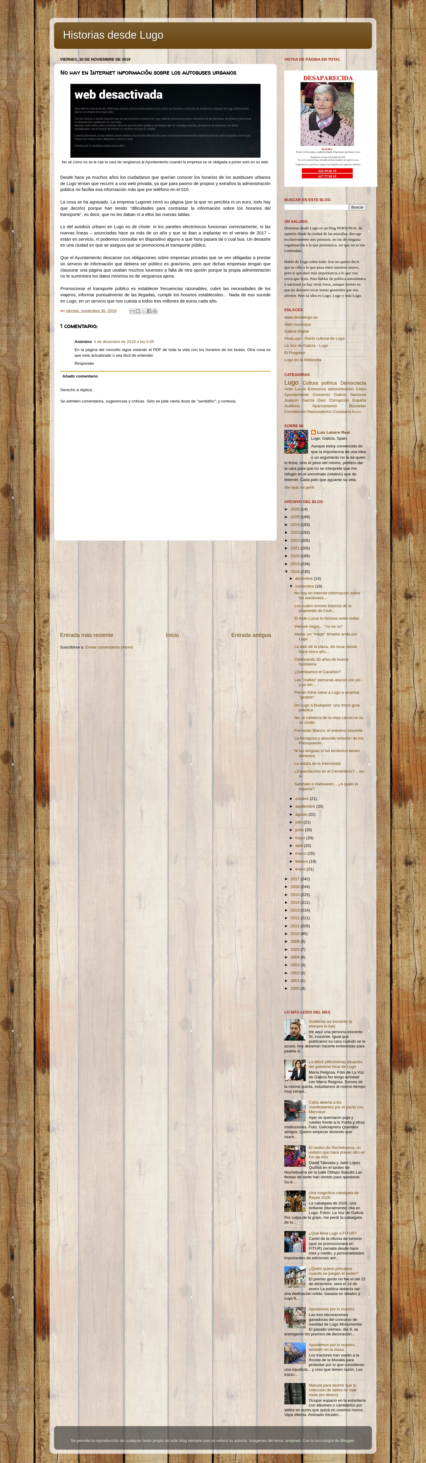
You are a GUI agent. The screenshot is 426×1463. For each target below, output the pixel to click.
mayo (300, 838)
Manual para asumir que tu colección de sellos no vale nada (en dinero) (332, 1390)
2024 (296, 524)
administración (341, 389)
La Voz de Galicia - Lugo (306, 345)
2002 (296, 973)
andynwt (292, 1440)
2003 (296, 965)
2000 (296, 988)
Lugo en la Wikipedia (302, 360)
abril (299, 845)
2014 (296, 902)
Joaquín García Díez (305, 400)
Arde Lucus (295, 389)
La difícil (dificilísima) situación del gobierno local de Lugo (336, 1064)
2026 (296, 509)
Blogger (347, 1440)
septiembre (305, 806)
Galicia (340, 394)
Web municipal (297, 324)
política (329, 383)
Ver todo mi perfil (299, 487)
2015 (296, 894)
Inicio (172, 635)
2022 (296, 540)
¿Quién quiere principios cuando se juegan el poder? (333, 1271)
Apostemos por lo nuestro (331, 1309)
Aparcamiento (324, 406)
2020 (296, 556)
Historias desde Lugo (113, 35)
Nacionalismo (319, 411)
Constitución (295, 411)
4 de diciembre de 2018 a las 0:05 (124, 341)
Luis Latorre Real (333, 432)
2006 (296, 941)
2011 (296, 926)
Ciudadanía (342, 412)
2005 (296, 949)
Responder (84, 363)
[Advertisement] (165, 586)
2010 (296, 933)
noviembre (305, 586)
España (359, 400)
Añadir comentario (80, 376)
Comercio (321, 394)
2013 (296, 910)
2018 (296, 571)
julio (299, 822)
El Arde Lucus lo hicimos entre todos (326, 618)
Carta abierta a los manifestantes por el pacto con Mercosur (336, 1107)
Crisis (361, 389)
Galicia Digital (296, 331)
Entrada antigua (251, 635)
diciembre (304, 578)
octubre (302, 798)
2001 (296, 980)
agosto (301, 814)
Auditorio (292, 406)
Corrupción (339, 400)
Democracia (353, 383)
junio (300, 830)
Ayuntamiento (296, 394)
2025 (296, 517)
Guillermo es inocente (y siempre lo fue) (330, 1023)
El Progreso (294, 352)
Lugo (291, 382)
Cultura (310, 383)
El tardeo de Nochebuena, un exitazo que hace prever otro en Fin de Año (337, 1152)
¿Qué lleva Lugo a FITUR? (332, 1233)
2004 (296, 957)
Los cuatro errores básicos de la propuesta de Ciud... (322, 608)
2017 (296, 879)
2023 (296, 532)
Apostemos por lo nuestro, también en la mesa (332, 1347)
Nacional (358, 394)
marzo (301, 853)
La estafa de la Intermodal (317, 763)
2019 (296, 564)
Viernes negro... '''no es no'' (318, 626)
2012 (296, 918)
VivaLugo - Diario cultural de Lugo (314, 338)
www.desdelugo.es (301, 317)
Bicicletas (357, 406)
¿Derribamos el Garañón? (317, 672)
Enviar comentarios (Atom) (109, 647)
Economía (317, 389)
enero (301, 869)
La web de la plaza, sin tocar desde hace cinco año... (325, 649)
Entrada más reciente (86, 635)
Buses (356, 411)
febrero (302, 861)
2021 (296, 548)
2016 (296, 886)
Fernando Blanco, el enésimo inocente (328, 730)
